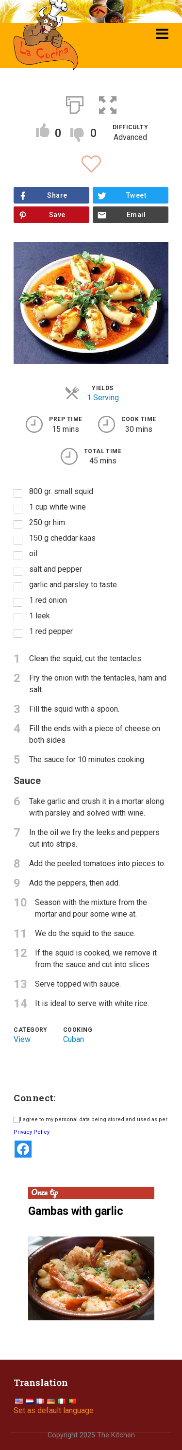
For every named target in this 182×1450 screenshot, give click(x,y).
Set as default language (54, 1410)
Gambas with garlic (75, 1211)
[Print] (74, 103)
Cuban (73, 1039)
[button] (107, 103)
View (22, 1039)
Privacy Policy (32, 1132)
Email (136, 215)
